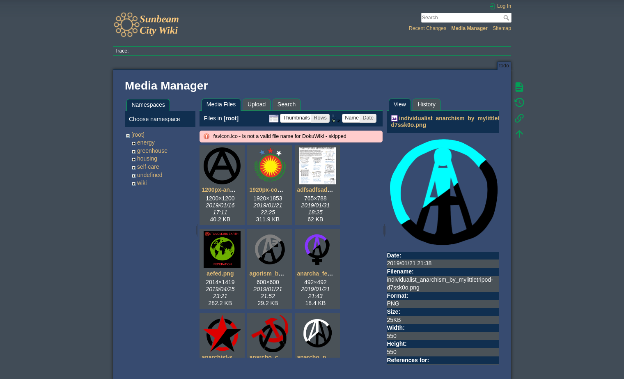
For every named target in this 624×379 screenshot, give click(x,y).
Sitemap (502, 28)
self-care (148, 166)
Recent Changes (427, 28)
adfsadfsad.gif (316, 189)
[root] (138, 134)
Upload (257, 104)
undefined (150, 175)
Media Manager (469, 28)
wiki (142, 182)
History (427, 104)
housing (147, 158)
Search (507, 18)
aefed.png (220, 273)
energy (146, 142)
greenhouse (152, 150)
